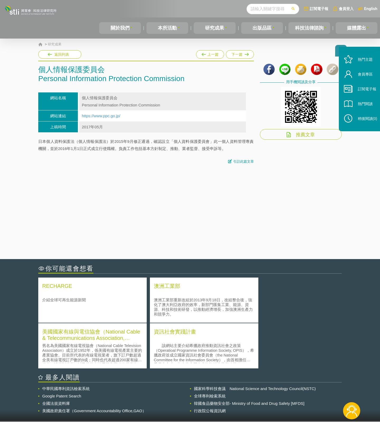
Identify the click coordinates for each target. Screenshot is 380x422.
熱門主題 (362, 66)
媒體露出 (356, 28)
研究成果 (214, 28)
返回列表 (61, 54)
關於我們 (120, 28)
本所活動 (167, 28)
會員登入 (346, 8)
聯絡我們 (191, 400)
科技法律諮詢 (309, 28)
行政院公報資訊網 (210, 364)
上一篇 (210, 53)
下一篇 (240, 53)
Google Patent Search (61, 349)
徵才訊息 (224, 393)
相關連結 (296, 393)
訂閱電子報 (319, 8)
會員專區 (362, 81)
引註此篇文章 (243, 161)
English (370, 8)
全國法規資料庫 (56, 357)
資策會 (265, 393)
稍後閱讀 (364, 126)
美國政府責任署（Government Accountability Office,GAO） (94, 364)
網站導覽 (224, 400)
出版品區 (262, 28)
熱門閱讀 (362, 111)
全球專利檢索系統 (210, 349)
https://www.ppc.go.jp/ (101, 116)
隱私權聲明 (193, 393)
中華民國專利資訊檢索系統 (66, 342)
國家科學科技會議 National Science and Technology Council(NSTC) (255, 342)
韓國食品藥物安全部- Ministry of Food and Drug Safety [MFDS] (249, 357)
